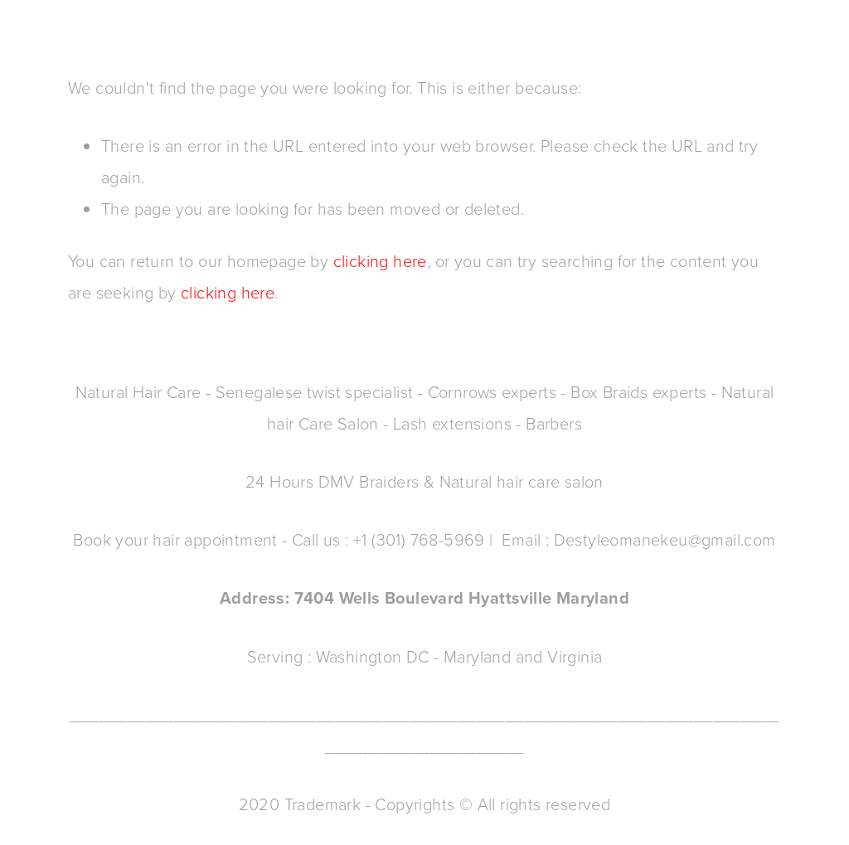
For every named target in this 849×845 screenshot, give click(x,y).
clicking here (380, 260)
